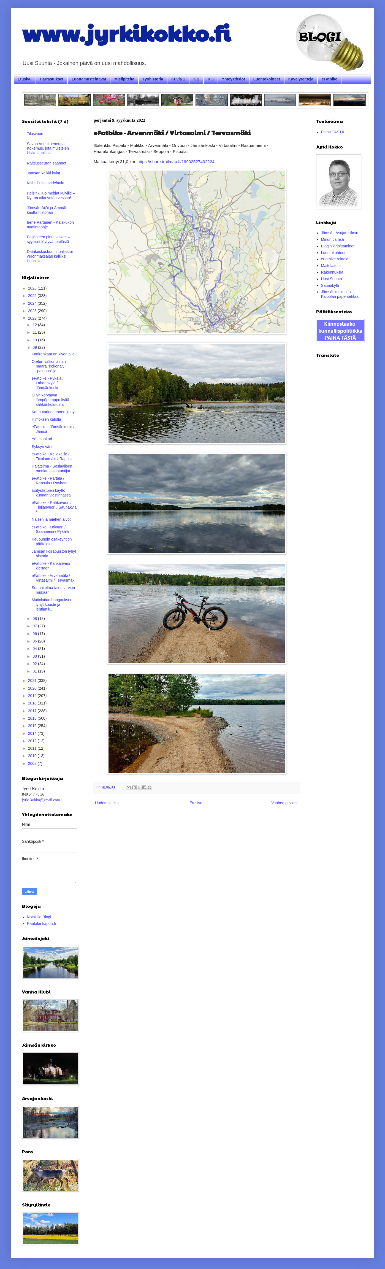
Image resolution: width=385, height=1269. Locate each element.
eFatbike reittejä (335, 259)
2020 (33, 688)
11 (35, 332)
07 (35, 626)
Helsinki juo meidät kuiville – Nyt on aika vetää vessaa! (51, 195)
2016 (33, 718)
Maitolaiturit (331, 265)
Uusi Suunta (331, 279)
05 (35, 641)
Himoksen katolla (46, 419)
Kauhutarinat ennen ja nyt (54, 412)
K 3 (211, 79)
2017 (33, 711)
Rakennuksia (332, 272)
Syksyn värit (42, 446)
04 (35, 648)
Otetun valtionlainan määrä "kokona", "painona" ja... (49, 366)
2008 (33, 763)
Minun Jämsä (332, 239)
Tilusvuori (35, 133)
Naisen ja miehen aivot (51, 519)
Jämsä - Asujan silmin (339, 233)
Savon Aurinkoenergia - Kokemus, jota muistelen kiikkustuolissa (48, 148)
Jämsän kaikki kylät (43, 173)
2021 (33, 680)
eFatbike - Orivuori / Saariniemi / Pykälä (50, 529)
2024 (33, 303)
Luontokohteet (266, 79)
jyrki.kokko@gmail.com (41, 800)
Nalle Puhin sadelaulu (45, 183)
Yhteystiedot (233, 79)
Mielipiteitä (124, 79)
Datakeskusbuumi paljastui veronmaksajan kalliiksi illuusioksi (50, 256)
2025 (33, 295)
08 (35, 618)
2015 (33, 725)
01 (35, 671)
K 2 (196, 79)
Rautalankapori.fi (41, 923)
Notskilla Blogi (39, 917)
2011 (33, 748)
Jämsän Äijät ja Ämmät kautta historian (46, 210)
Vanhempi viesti (284, 803)
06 (35, 633)
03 (35, 656)
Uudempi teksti (108, 803)
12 (35, 325)
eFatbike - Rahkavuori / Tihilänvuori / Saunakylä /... (54, 507)
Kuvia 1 (178, 79)
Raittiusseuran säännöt (46, 163)
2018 (33, 703)
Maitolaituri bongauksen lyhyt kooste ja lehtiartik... (52, 604)
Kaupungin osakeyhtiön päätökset (52, 541)
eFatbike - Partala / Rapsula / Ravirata (49, 480)
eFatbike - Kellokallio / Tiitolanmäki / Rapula (52, 456)
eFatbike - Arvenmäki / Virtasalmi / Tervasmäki (53, 577)
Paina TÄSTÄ (333, 132)
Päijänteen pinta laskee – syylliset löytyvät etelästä (48, 239)
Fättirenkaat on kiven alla (53, 354)
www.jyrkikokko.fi (126, 32)
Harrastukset (52, 79)
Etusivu (25, 79)
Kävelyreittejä (300, 79)
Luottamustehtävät (89, 79)
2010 (33, 756)
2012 (33, 741)
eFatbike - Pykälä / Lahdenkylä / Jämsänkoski (48, 383)
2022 (33, 318)
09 (35, 347)
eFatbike (329, 79)
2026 (33, 288)
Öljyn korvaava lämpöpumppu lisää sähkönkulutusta (50, 400)
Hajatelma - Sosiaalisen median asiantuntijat (52, 468)
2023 (33, 311)
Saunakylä (330, 285)
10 (35, 340)
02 (35, 663)
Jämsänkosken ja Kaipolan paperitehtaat (340, 294)
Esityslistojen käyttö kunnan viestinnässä (51, 492)
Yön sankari (42, 439)
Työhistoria (153, 79)
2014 (33, 733)
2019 (33, 695)
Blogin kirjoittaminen (338, 246)
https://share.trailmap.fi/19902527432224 (176, 161)
